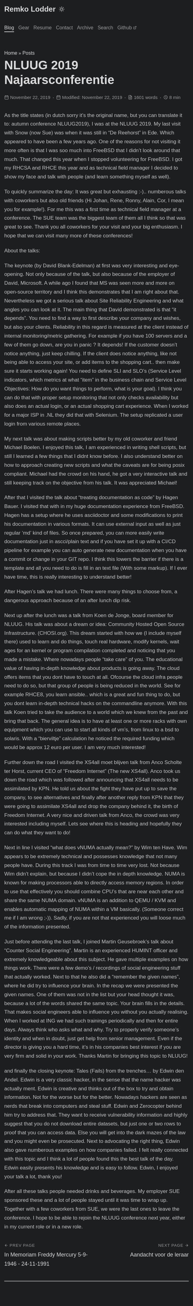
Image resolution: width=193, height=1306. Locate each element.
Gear (23, 27)
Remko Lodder (30, 9)
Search (105, 27)
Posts (28, 53)
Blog (9, 27)
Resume (43, 27)
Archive (85, 27)
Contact (64, 27)
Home (10, 53)
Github (127, 27)
